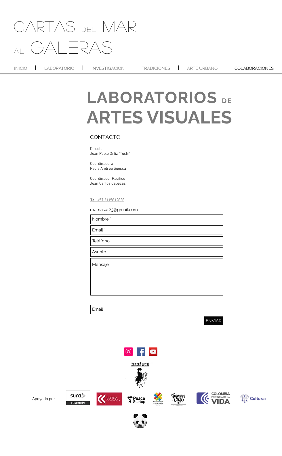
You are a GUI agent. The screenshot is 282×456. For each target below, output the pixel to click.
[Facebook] (141, 351)
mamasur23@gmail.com (114, 209)
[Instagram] (128, 351)
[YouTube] (153, 351)
